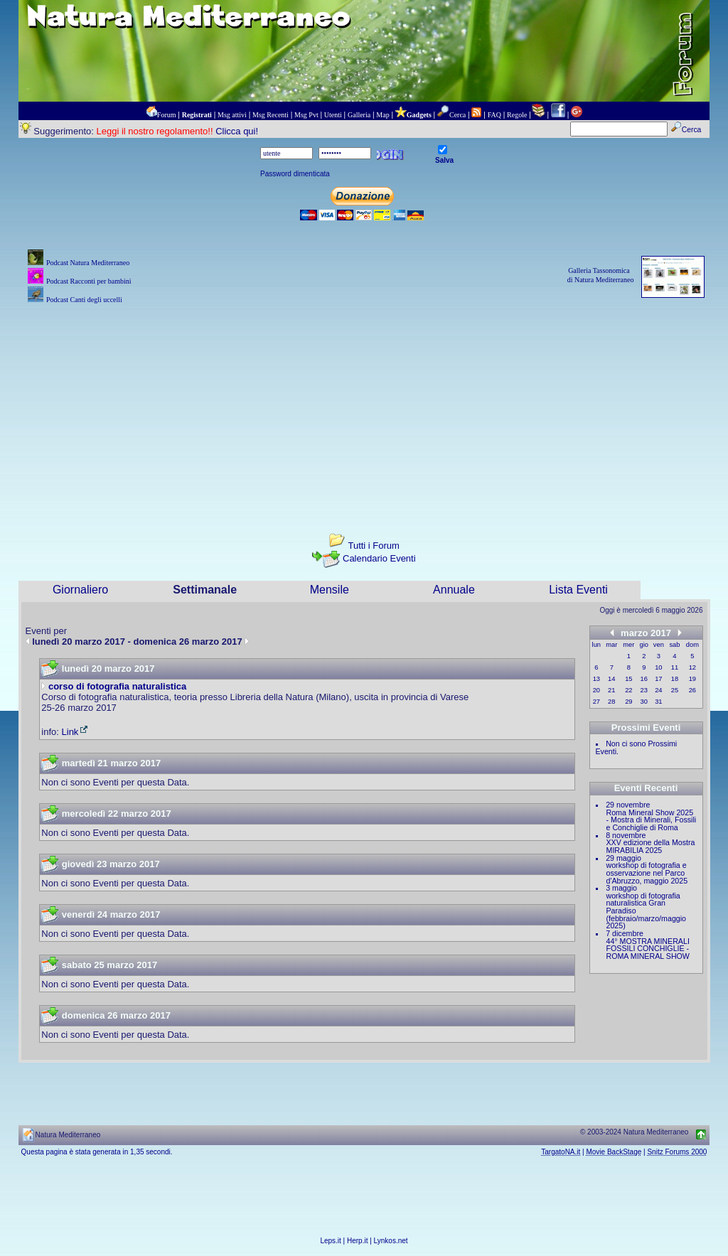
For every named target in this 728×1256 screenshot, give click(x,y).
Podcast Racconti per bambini (89, 281)
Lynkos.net (391, 1241)
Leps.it (330, 1241)
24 (658, 690)
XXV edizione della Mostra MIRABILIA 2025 (650, 846)
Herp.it (357, 1241)
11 (674, 667)
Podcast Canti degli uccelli (84, 300)
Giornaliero (80, 590)
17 (658, 678)
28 (611, 701)
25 (674, 690)
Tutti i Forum (373, 545)
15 (628, 678)
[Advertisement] (364, 406)
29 (628, 701)
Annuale (454, 590)
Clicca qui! (236, 131)
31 (658, 701)
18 (674, 678)
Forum (166, 115)
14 (611, 678)
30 (644, 701)
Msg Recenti (270, 115)
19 (692, 678)
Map (382, 115)
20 (596, 690)
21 (611, 690)
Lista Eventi (578, 590)
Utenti (333, 115)
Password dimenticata (295, 174)
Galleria (359, 115)
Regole (517, 115)
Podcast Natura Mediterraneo (87, 263)
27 (596, 701)
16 (644, 678)
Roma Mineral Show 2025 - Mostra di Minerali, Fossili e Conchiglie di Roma (651, 820)
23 (644, 690)
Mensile (329, 590)
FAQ (494, 115)
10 (658, 667)
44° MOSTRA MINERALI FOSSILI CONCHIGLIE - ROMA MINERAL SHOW (648, 948)
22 (628, 690)
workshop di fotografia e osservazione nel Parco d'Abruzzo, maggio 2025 (647, 872)
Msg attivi (232, 115)
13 (596, 678)
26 (692, 690)
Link (76, 731)
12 (692, 667)
